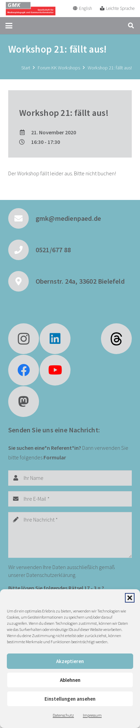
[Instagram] (23, 338)
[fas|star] (116, 338)
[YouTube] (55, 370)
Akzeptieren (70, 661)
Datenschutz (63, 715)
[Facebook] (23, 370)
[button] (129, 597)
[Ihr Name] (70, 478)
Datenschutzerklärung (50, 574)
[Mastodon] (23, 401)
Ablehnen (70, 680)
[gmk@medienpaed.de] (22, 218)
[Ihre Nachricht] (70, 535)
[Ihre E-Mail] (70, 499)
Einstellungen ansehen (70, 699)
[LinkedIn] (55, 338)
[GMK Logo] (30, 8)
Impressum (92, 715)
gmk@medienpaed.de (68, 218)
